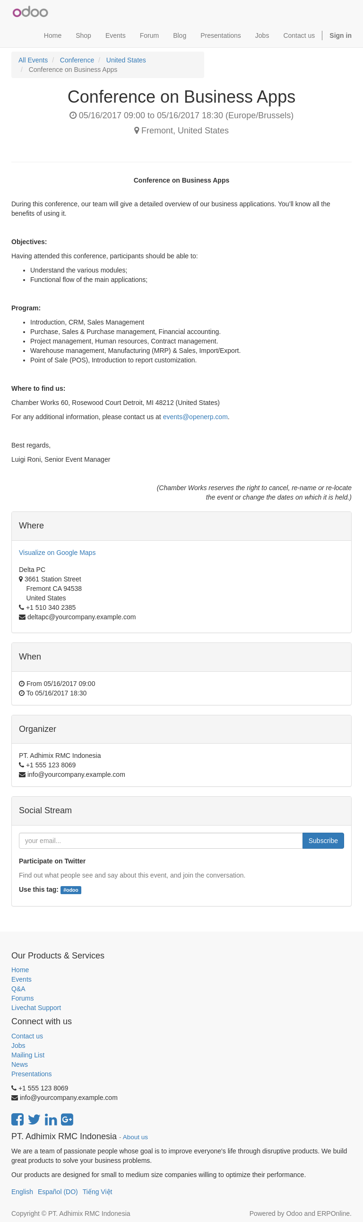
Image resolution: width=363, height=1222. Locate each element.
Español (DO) (58, 1192)
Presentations (31, 1074)
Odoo (294, 1213)
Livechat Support (36, 1007)
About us (135, 1137)
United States (126, 60)
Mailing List (27, 1055)
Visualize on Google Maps (57, 552)
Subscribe (323, 840)
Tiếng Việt (97, 1192)
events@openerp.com (195, 417)
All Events (33, 60)
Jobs (18, 1045)
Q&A (18, 989)
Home (20, 970)
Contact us (27, 1036)
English (22, 1192)
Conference (77, 60)
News (19, 1064)
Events (21, 979)
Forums (22, 998)
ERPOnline (333, 1213)
